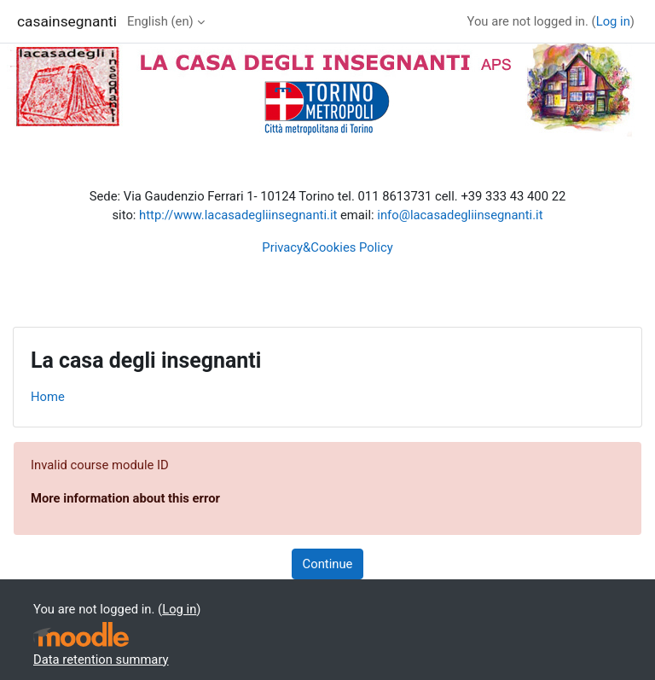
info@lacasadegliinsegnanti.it (459, 215)
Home (48, 396)
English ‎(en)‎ (160, 21)
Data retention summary (101, 659)
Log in (613, 21)
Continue (328, 564)
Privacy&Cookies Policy (327, 247)
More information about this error (125, 498)
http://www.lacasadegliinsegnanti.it (238, 215)
